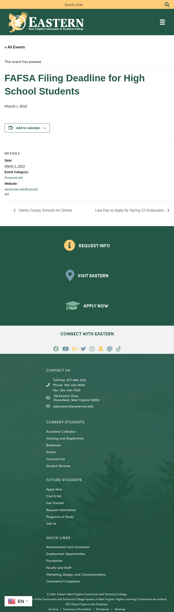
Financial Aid (13, 178)
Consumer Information (77, 609)
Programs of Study (60, 516)
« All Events (15, 47)
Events (51, 452)
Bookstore (53, 445)
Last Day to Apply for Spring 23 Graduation (130, 210)
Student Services (58, 465)
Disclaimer (102, 609)
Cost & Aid (53, 496)
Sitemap (120, 609)
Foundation (54, 560)
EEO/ (69, 604)
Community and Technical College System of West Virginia (78, 599)
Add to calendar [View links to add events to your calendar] (28, 128)
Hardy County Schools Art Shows (45, 210)
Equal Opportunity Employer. (90, 604)
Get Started (55, 502)
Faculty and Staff (58, 567)
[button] (167, 4)
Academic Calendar (60, 431)
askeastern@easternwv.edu (73, 406)
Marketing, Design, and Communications (76, 574)
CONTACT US (58, 369)
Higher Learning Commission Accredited (141, 599)
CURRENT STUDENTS (65, 421)
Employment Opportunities (65, 553)
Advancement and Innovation (68, 547)
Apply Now (54, 489)
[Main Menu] (162, 22)
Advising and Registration (65, 438)
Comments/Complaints (63, 581)
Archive (53, 609)
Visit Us (51, 523)
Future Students (64, 479)
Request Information (61, 509)
